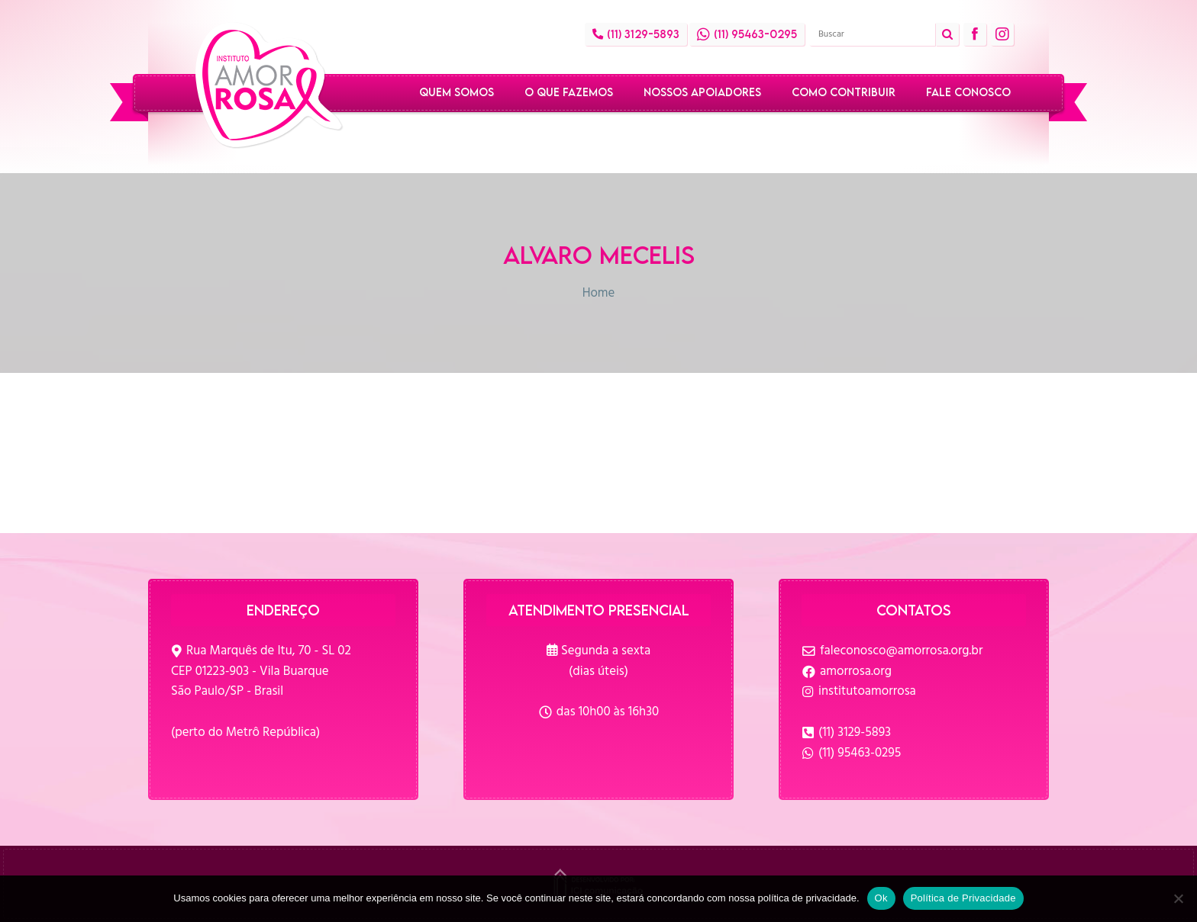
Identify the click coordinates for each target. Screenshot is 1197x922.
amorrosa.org (856, 671)
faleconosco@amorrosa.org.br (901, 651)
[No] (1178, 898)
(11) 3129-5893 (854, 732)
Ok (881, 898)
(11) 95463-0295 (859, 753)
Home (598, 293)
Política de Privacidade (963, 898)
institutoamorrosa (867, 691)
